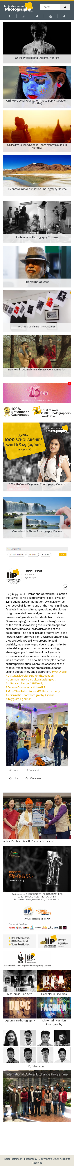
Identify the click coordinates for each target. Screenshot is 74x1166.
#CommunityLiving (17, 679)
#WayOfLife (59, 671)
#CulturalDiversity (17, 675)
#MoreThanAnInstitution (21, 691)
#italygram (12, 699)
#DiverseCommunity (19, 687)
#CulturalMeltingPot (43, 679)
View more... (37, 1066)
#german (25, 699)
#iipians (49, 695)
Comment (34, 778)
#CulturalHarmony (48, 691)
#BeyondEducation (41, 675)
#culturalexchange (17, 683)
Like (13, 778)
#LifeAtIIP (39, 687)
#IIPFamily (36, 683)
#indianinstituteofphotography (25, 695)
